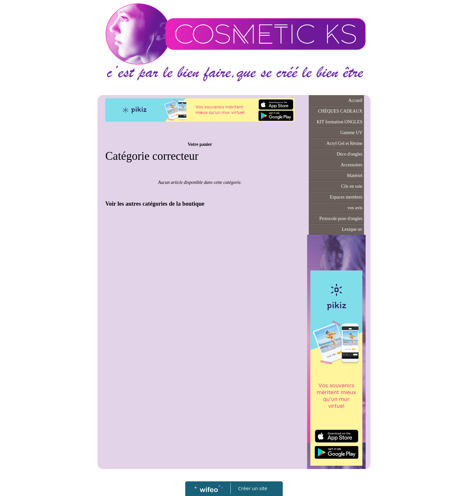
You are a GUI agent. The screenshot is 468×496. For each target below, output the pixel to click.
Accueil (355, 100)
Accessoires (351, 164)
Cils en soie (351, 186)
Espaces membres (346, 197)
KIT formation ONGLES (340, 121)
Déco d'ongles (349, 154)
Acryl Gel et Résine (344, 143)
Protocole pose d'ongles (340, 218)
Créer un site (252, 488)
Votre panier (200, 144)
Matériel (354, 175)
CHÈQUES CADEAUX (340, 111)
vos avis (355, 207)
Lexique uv (352, 229)
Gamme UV (351, 132)
